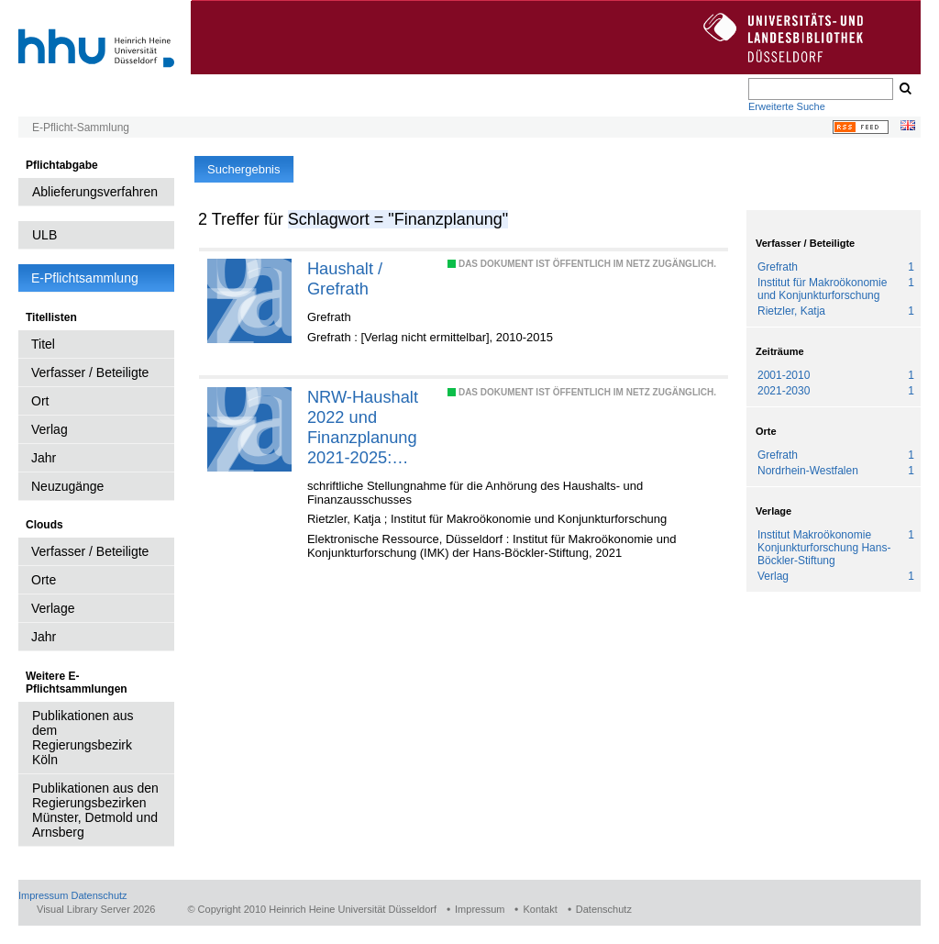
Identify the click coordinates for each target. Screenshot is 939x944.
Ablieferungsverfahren (95, 191)
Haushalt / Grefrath (344, 278)
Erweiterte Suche (786, 106)
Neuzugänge (67, 486)
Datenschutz (99, 895)
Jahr (43, 457)
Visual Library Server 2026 (96, 909)
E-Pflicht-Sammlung (80, 127)
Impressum (43, 895)
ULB (44, 235)
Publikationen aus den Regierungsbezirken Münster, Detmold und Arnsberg (95, 810)
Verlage (52, 608)
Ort (40, 401)
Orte (43, 579)
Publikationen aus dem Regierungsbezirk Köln (83, 737)
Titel (43, 344)
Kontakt (540, 909)
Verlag (49, 429)
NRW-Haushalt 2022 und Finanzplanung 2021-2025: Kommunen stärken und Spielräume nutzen (362, 427)
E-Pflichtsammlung (84, 278)
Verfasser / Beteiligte (90, 372)
